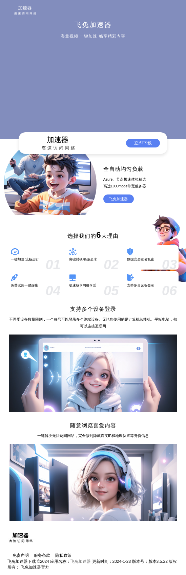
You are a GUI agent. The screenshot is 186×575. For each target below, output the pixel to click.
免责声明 (21, 555)
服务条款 (42, 555)
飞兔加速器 (118, 199)
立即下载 (143, 142)
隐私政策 (63, 555)
